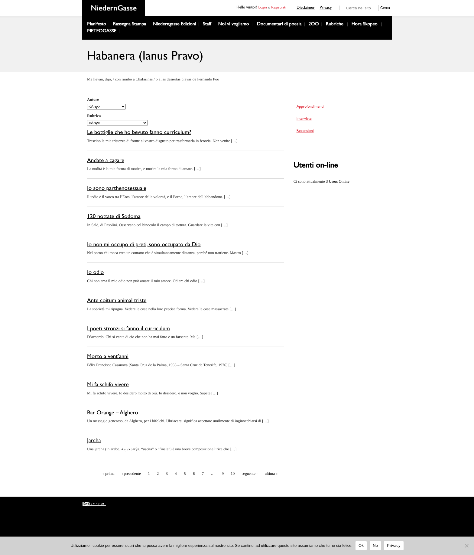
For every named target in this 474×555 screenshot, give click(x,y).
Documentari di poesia (279, 24)
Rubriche (334, 24)
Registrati (278, 8)
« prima (108, 473)
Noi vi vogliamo (233, 24)
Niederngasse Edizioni (174, 24)
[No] (466, 546)
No (375, 545)
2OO (313, 24)
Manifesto (96, 24)
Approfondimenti (310, 107)
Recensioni (305, 131)
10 (233, 473)
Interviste (304, 119)
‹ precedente (131, 473)
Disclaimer (306, 8)
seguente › (250, 473)
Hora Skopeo (364, 24)
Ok (361, 545)
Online (337, 181)
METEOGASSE (101, 31)
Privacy (326, 8)
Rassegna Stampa (129, 24)
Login (262, 8)
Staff (207, 24)
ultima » (271, 473)
